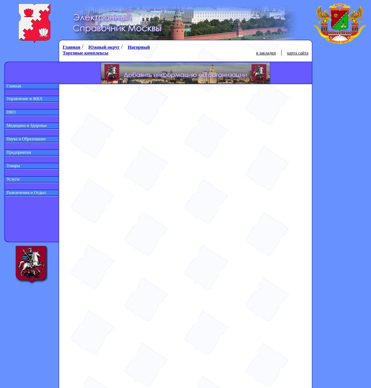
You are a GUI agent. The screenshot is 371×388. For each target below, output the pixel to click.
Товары (12, 165)
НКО (10, 112)
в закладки (266, 52)
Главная (13, 85)
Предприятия (18, 152)
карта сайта (297, 52)
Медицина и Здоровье (26, 125)
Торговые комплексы (85, 52)
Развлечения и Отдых (25, 192)
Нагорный (139, 47)
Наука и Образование (25, 138)
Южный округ (104, 47)
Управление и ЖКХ (24, 98)
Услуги (12, 179)
